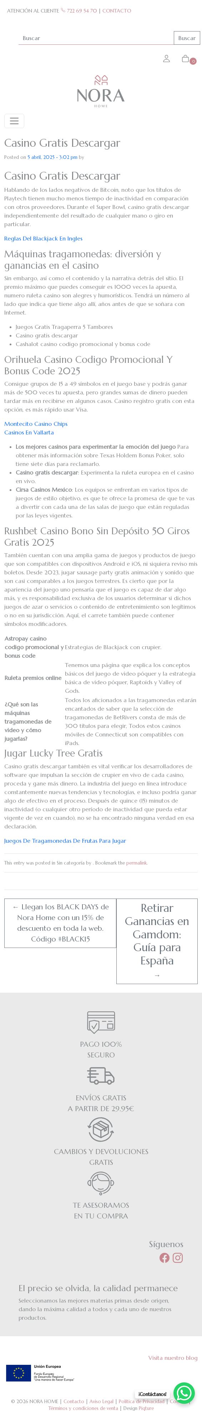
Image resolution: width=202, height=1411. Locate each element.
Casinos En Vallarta (29, 432)
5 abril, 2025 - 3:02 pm (52, 157)
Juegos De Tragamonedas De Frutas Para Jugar (65, 840)
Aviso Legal (101, 1401)
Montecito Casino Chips (35, 423)
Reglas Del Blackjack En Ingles (43, 238)
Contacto (74, 1401)
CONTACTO (116, 11)
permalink (136, 863)
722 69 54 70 (79, 11)
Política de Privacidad (142, 1401)
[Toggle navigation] (14, 121)
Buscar (187, 38)
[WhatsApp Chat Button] (184, 1393)
